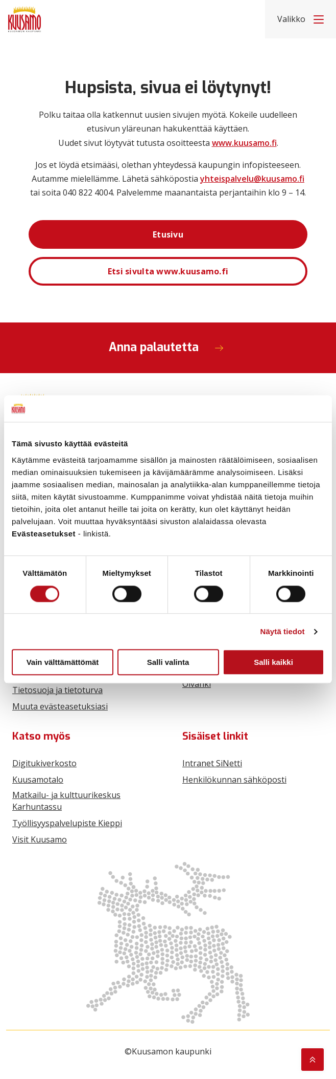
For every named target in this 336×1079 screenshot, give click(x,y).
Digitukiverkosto (44, 763)
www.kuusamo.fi (244, 142)
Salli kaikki (273, 662)
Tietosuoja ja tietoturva (57, 690)
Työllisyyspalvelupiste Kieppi (67, 823)
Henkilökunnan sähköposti (234, 779)
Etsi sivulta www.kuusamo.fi (168, 271)
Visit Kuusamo (39, 839)
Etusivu (168, 234)
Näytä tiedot (282, 631)
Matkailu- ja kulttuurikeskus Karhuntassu (66, 800)
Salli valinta (168, 662)
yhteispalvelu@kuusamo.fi (252, 178)
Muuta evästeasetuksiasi (60, 706)
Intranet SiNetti (212, 763)
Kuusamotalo (37, 779)
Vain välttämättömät (63, 662)
